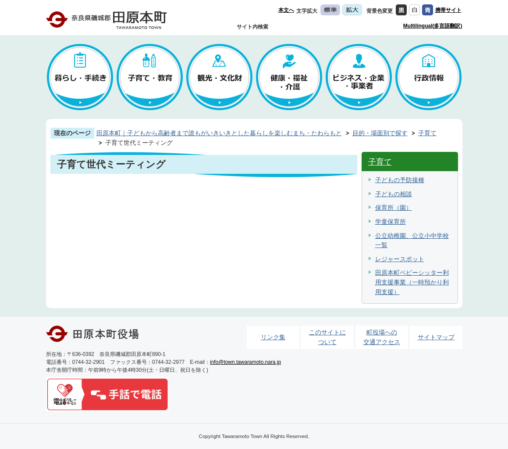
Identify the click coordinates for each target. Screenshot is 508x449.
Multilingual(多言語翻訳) (432, 26)
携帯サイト (448, 10)
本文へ (286, 10)
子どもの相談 (393, 194)
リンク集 (273, 337)
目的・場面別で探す (380, 132)
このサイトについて (327, 337)
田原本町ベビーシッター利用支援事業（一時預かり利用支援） (412, 282)
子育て (427, 132)
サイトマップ (436, 337)
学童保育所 (390, 221)
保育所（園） (393, 207)
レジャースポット (399, 258)
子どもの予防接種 (399, 179)
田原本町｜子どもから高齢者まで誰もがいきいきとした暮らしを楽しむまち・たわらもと (219, 132)
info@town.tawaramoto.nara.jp (245, 362)
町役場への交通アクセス (381, 337)
